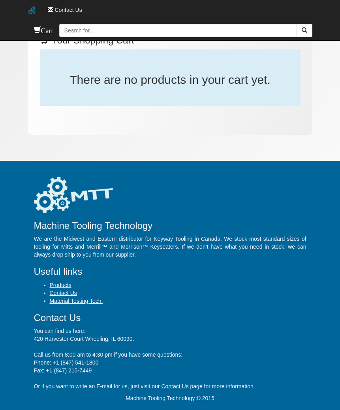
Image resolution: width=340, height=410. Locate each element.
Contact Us (63, 293)
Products (60, 285)
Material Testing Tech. (76, 301)
